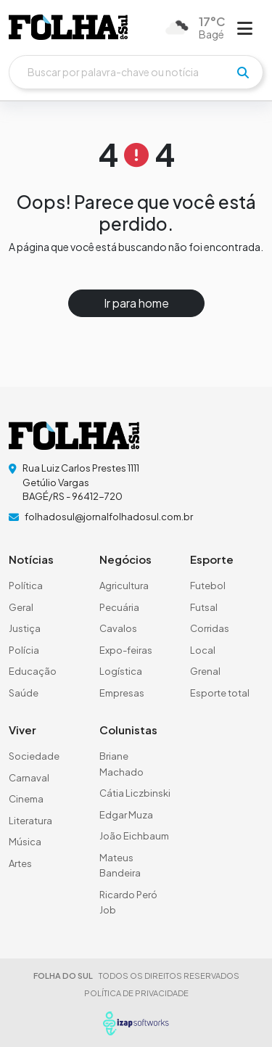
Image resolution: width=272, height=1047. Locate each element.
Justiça (25, 628)
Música (25, 841)
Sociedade (34, 756)
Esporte (212, 559)
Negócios (125, 559)
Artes (20, 863)
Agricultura (124, 585)
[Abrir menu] (244, 28)
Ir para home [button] (136, 303)
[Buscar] (136, 72)
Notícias (31, 559)
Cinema (26, 799)
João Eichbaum (134, 836)
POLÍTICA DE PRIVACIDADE (136, 993)
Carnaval (29, 778)
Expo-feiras (125, 650)
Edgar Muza (126, 815)
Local (202, 650)
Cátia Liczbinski (134, 793)
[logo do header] (68, 27)
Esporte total (220, 693)
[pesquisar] (243, 73)
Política (26, 585)
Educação (33, 671)
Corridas (209, 628)
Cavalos (118, 628)
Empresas (121, 693)
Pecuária (119, 607)
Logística (120, 671)
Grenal (205, 671)
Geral (21, 607)
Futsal (204, 607)
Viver (22, 729)
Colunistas (128, 729)
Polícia (24, 650)
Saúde (23, 693)
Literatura (30, 820)
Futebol (208, 585)
